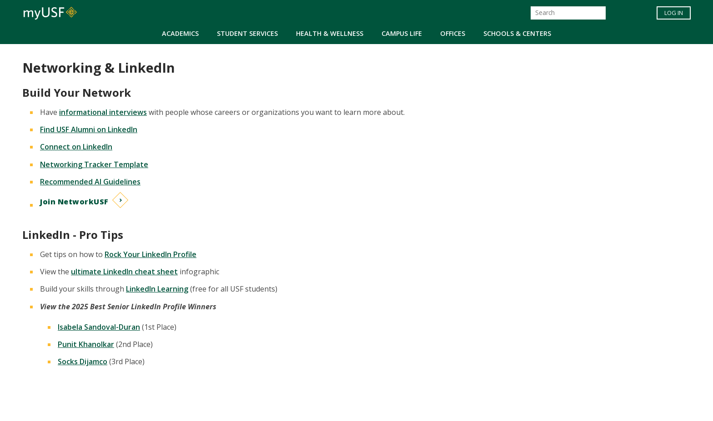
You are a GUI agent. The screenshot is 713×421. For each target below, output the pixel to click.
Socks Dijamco (82, 362)
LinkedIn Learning (157, 289)
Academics (180, 33)
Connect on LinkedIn (76, 147)
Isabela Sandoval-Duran (99, 327)
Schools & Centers (517, 33)
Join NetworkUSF (74, 202)
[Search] (568, 13)
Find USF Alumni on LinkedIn (88, 129)
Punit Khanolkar (86, 344)
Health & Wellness (329, 33)
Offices (452, 33)
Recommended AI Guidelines (90, 182)
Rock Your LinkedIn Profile (150, 254)
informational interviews (103, 112)
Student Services (247, 33)
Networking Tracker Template (94, 164)
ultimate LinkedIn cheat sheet (124, 272)
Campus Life (402, 33)
